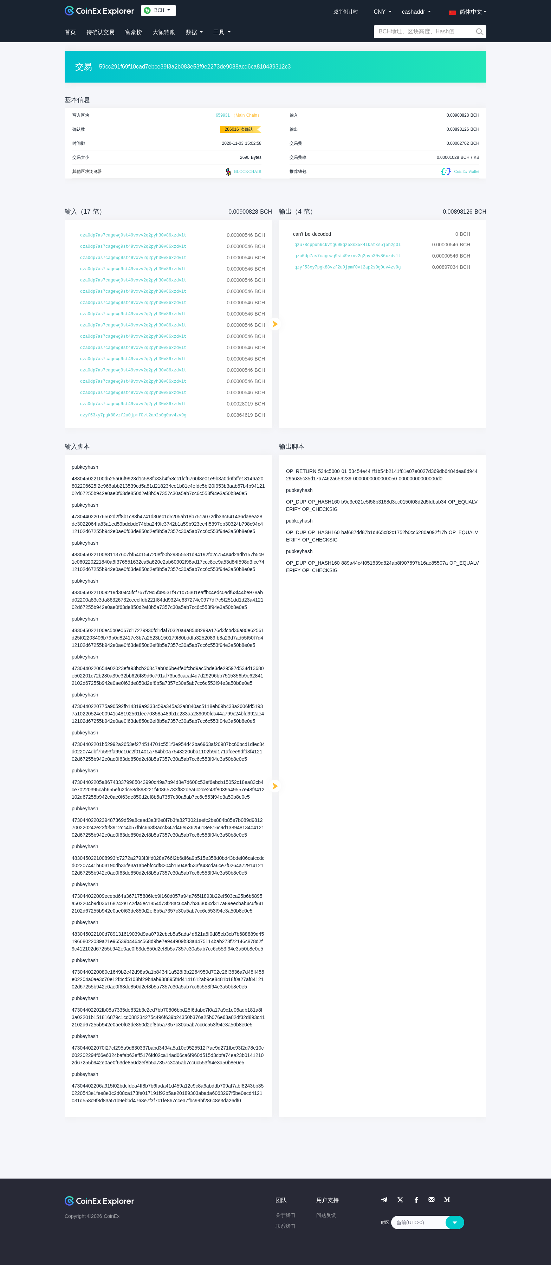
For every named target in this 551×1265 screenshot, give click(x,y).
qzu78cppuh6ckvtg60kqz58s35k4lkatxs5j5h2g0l (347, 244)
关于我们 (285, 1215)
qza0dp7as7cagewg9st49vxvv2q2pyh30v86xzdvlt (133, 235)
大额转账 (164, 32)
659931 (223, 115)
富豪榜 (133, 32)
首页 (70, 32)
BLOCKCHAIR (242, 172)
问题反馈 (326, 1215)
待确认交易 (100, 32)
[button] (463, 10)
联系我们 (285, 1226)
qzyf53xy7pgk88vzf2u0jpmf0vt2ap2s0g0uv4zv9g (133, 415)
